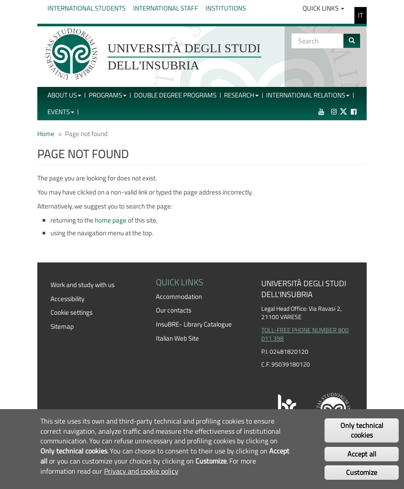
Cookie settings (71, 312)
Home (45, 134)
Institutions (226, 8)
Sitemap (62, 326)
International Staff (165, 8)
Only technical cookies (361, 430)
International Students (86, 8)
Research (241, 95)
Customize (361, 472)
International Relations (308, 95)
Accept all (361, 454)
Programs (107, 95)
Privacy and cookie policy (141, 471)
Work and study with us (82, 285)
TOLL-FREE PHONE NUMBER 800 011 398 (305, 334)
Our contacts (173, 310)
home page (110, 220)
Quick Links (323, 8)
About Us (64, 95)
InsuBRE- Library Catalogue (194, 324)
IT (360, 15)
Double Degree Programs (175, 95)
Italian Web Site (177, 338)
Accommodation (179, 296)
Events (60, 112)
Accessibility (67, 299)
